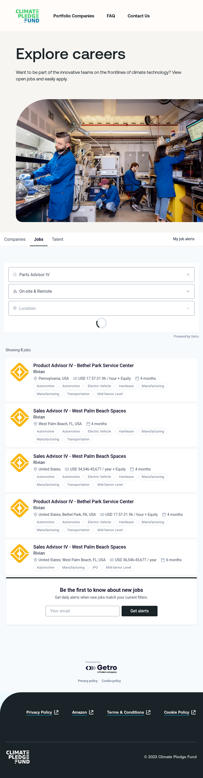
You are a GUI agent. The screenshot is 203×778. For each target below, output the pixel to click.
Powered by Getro (186, 336)
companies (15, 239)
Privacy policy (88, 681)
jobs (38, 239)
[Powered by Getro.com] (101, 667)
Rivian (39, 371)
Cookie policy (111, 681)
